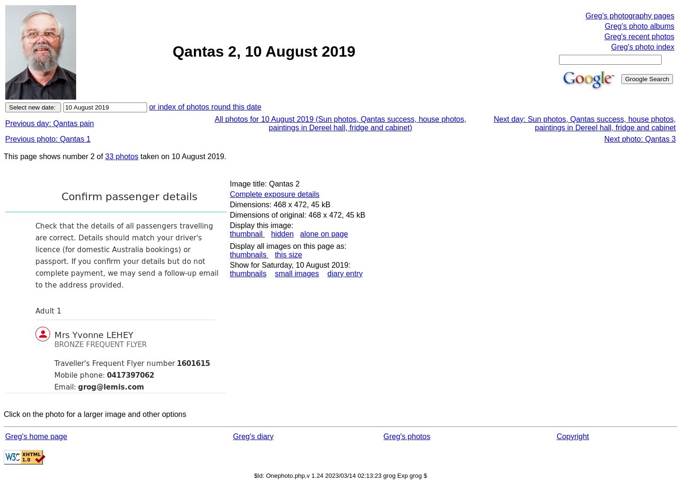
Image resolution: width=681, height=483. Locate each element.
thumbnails (249, 255)
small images (297, 274)
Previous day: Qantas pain (49, 123)
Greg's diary (253, 436)
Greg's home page (36, 436)
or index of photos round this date (205, 107)
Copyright (573, 436)
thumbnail (247, 234)
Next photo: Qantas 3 (640, 139)
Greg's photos (407, 436)
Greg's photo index (642, 47)
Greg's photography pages (629, 16)
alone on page (324, 234)
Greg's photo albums (639, 26)
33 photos (121, 157)
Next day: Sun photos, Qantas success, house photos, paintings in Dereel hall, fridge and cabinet (585, 123)
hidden (282, 234)
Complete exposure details (274, 194)
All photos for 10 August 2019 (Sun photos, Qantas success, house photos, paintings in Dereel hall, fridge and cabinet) (340, 123)
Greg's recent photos (639, 37)
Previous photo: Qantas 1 (48, 139)
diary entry (345, 274)
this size (288, 255)
